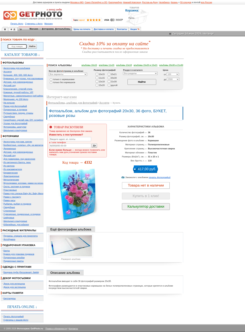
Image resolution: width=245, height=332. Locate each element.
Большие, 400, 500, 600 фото (18, 75)
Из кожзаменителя (12, 169)
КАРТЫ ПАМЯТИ (12, 293)
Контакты (122, 29)
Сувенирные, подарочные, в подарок (21, 214)
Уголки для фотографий (15, 123)
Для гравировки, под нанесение (19, 159)
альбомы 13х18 (124, 65)
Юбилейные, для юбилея (16, 224)
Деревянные (9, 148)
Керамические (10, 173)
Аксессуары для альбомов (16, 68)
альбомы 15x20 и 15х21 (146, 65)
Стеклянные (9, 211)
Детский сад (9, 85)
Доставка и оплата (104, 29)
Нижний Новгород (132, 2)
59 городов (185, 2)
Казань (174, 2)
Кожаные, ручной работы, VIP (18, 92)
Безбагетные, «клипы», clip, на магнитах (23, 145)
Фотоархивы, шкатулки (14, 127)
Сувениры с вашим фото (15, 320)
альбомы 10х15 (89, 65)
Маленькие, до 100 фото (15, 99)
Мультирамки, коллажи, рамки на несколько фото (28, 183)
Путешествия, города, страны (18, 113)
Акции (133, 29)
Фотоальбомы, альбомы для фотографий (72, 102)
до (165, 79)
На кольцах (9, 103)
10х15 (102, 74)
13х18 (102, 81)
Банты (6, 250)
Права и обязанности (56, 328)
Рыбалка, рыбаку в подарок (17, 204)
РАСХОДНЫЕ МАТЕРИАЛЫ (19, 230)
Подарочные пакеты (13, 261)
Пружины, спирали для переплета (20, 236)
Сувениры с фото (33, 23)
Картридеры (9, 298)
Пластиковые (10, 190)
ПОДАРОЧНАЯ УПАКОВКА (18, 245)
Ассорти (7, 71)
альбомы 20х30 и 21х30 (171, 65)
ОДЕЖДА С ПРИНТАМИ (16, 266)
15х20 (102, 85)
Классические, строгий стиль (18, 89)
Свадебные (9, 116)
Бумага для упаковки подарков (18, 254)
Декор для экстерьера (14, 287)
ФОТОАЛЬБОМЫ (13, 62)
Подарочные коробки (13, 257)
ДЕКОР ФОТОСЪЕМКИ (16, 278)
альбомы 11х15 (106, 65)
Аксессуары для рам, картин (17, 141)
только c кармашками (63, 79)
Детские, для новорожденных (18, 82)
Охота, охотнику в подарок (16, 186)
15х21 (114, 74)
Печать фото (17, 23)
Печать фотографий (13, 316)
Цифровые (8, 217)
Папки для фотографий (15, 106)
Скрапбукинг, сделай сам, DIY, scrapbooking (25, 120)
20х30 (114, 78)
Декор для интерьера (14, 283)
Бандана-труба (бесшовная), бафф (21, 272)
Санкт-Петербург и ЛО (96, 2)
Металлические (11, 179)
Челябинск (164, 2)
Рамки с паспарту (12, 197)
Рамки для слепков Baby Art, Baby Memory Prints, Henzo (31, 193)
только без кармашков (64, 82)
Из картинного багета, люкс (17, 162)
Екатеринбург (115, 2)
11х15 (102, 78)
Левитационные (11, 176)
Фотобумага (9, 239)
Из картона (9, 166)
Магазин (48, 23)
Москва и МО (76, 2)
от (165, 74)
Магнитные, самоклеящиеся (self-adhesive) (25, 96)
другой (114, 85)
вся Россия (206, 2)
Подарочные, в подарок (15, 109)
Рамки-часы (9, 200)
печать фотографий (160, 177)
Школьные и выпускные (15, 130)
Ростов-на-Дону (150, 2)
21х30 (114, 81)
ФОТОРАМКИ (10, 136)
